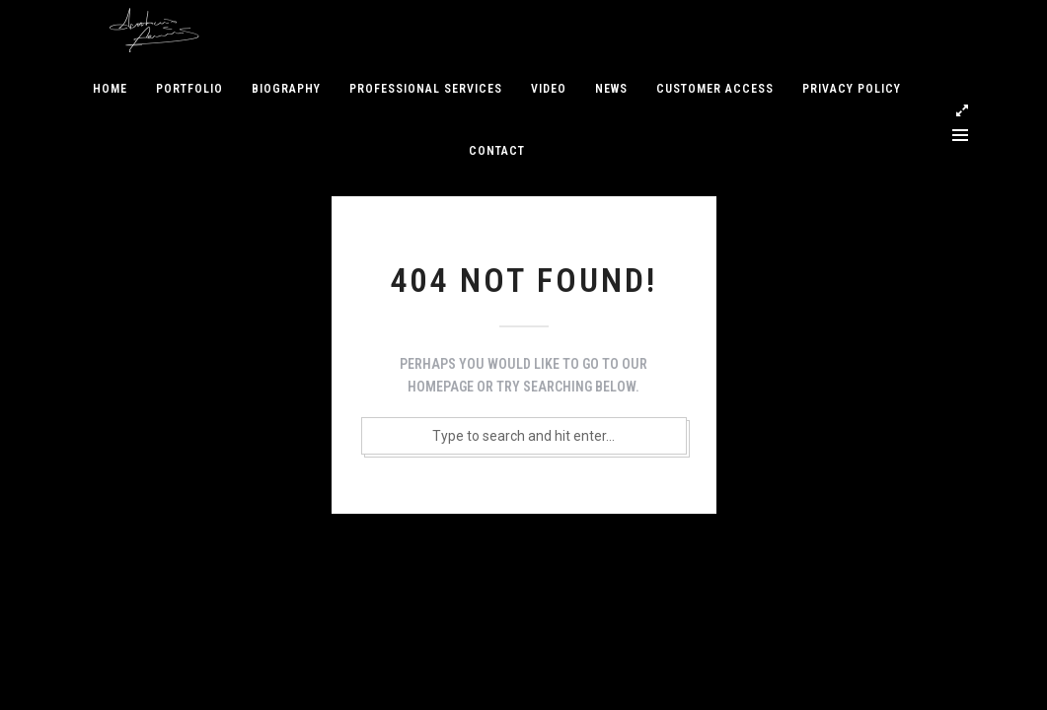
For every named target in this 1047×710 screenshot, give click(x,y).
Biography (286, 89)
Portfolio (189, 89)
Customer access (715, 89)
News (611, 89)
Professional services (425, 89)
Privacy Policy (851, 89)
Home (110, 89)
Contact (497, 151)
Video (548, 89)
